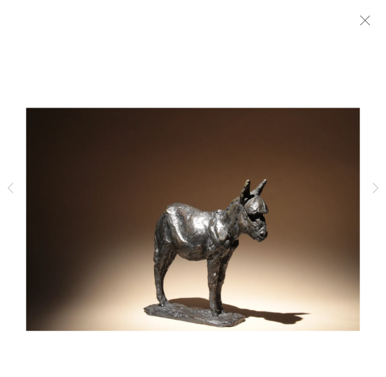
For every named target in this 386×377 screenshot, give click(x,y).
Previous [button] (10, 188)
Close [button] (362, 23)
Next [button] (375, 188)
